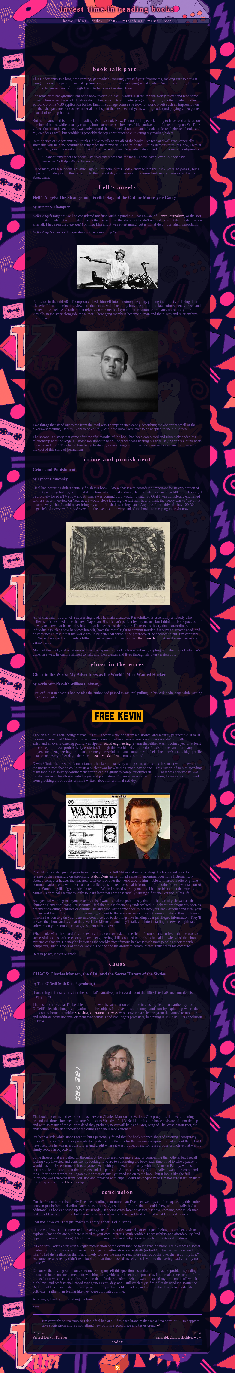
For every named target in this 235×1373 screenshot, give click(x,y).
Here (68, 1182)
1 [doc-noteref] (70, 87)
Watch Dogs (99, 876)
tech (168, 21)
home (68, 21)
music (153, 21)
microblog (132, 21)
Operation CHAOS (104, 1013)
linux (112, 21)
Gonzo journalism (171, 216)
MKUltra (81, 1013)
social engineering (117, 743)
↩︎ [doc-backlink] (158, 1325)
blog (82, 21)
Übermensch (145, 638)
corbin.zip (117, 1356)
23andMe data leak (106, 756)
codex (97, 21)
